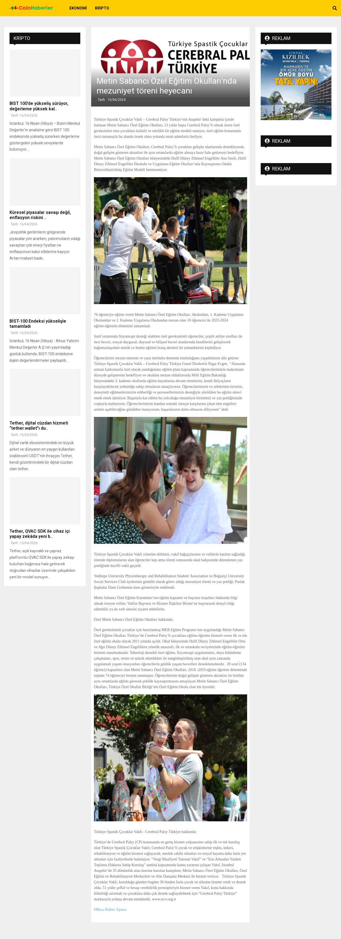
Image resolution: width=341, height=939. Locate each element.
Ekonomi (78, 8)
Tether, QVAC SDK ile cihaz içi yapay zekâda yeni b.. (40, 534)
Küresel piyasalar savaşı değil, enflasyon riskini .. (40, 215)
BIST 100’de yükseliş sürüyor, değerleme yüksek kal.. (39, 106)
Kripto (102, 8)
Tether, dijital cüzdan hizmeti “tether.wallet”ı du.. (39, 425)
